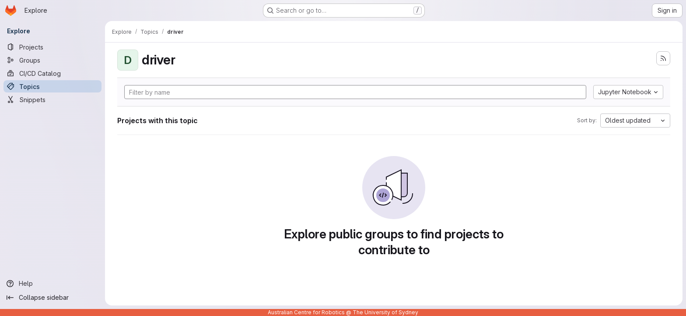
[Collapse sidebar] (53, 297)
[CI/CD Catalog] (53, 73)
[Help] (53, 283)
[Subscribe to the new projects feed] (663, 58)
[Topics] (53, 86)
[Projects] (53, 47)
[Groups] (53, 60)
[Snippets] (53, 99)
